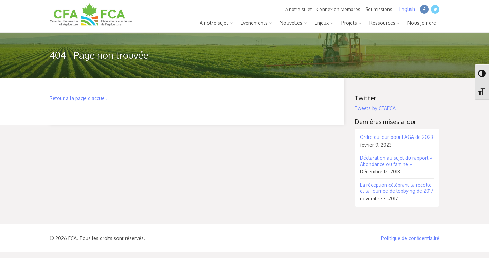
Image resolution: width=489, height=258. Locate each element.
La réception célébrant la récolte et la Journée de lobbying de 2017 (396, 188)
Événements (254, 23)
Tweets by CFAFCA (375, 108)
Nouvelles (291, 23)
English (407, 9)
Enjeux (322, 23)
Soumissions (378, 9)
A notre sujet (298, 9)
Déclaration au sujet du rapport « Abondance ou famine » (396, 161)
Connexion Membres (338, 9)
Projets (349, 23)
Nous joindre (422, 23)
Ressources (382, 23)
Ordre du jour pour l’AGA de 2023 (396, 137)
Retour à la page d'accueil (78, 98)
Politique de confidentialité (410, 238)
